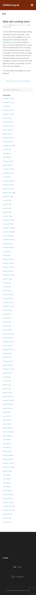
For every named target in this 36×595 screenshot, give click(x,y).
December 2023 (7, 102)
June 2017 (6, 204)
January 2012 (7, 365)
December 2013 (7, 302)
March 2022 (6, 118)
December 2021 (7, 126)
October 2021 (7, 130)
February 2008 (7, 494)
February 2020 (7, 161)
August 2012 (6, 353)
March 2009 (6, 451)
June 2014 (6, 283)
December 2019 (7, 169)
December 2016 (7, 228)
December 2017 (7, 185)
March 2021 (6, 134)
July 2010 (5, 412)
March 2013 (6, 330)
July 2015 (5, 251)
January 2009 (7, 459)
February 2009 (7, 455)
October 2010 (7, 404)
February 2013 (7, 334)
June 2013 (6, 318)
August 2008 (6, 471)
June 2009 (6, 439)
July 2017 (5, 200)
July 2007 (5, 518)
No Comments (7, 27)
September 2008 (7, 467)
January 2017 (7, 224)
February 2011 (7, 396)
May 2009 (5, 443)
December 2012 (7, 341)
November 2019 (7, 173)
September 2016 (7, 239)
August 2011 (6, 373)
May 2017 (5, 208)
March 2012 (6, 357)
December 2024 (7, 98)
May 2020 (5, 153)
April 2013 (6, 326)
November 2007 (7, 506)
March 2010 (6, 424)
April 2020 (6, 157)
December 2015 (7, 247)
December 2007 (7, 502)
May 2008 (5, 483)
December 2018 (7, 181)
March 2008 (6, 490)
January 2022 (7, 122)
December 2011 (7, 369)
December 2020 (7, 137)
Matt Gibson (12, 25)
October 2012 (7, 345)
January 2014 (7, 298)
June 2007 (6, 522)
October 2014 (7, 271)
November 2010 (7, 400)
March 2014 (6, 290)
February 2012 (7, 361)
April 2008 (6, 486)
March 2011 (6, 392)
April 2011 (6, 388)
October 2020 (7, 141)
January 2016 (7, 243)
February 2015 (7, 259)
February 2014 (7, 294)
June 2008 (6, 479)
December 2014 (7, 263)
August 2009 (6, 435)
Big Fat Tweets (11, 81)
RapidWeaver (7, 42)
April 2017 (6, 212)
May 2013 (5, 322)
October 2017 (7, 188)
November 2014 (7, 267)
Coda (25, 37)
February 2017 (7, 220)
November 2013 (7, 306)
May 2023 (5, 106)
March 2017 (6, 216)
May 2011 (5, 385)
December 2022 (7, 110)
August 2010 (6, 408)
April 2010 (6, 420)
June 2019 (6, 177)
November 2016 (7, 232)
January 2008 (7, 498)
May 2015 (5, 255)
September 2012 (7, 349)
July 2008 (5, 475)
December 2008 (7, 463)
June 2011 (6, 381)
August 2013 (6, 310)
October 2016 (7, 235)
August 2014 (6, 279)
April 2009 (6, 447)
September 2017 (7, 192)
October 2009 (7, 428)
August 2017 (6, 196)
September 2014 (7, 275)
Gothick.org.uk (11, 5)
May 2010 (5, 416)
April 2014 (6, 286)
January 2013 (7, 337)
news (28, 25)
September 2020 (7, 145)
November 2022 (7, 114)
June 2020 (6, 149)
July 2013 (5, 314)
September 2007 (7, 510)
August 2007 (6, 514)
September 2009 (7, 432)
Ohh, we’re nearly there (22, 81)
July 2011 (5, 377)
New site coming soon (16, 21)
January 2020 (7, 165)
